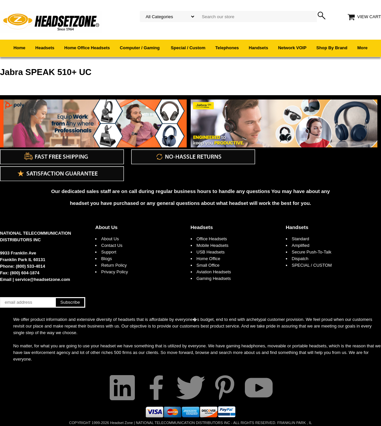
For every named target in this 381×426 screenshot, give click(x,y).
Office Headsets (212, 238)
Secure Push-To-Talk (311, 252)
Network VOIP (292, 47)
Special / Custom (188, 47)
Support (108, 252)
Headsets (45, 47)
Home (19, 47)
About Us (106, 227)
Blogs (106, 258)
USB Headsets (211, 252)
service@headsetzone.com (42, 279)
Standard (300, 238)
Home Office (208, 258)
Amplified (300, 245)
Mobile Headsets (213, 245)
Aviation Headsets (214, 271)
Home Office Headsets (87, 47)
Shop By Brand (331, 47)
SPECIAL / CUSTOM (312, 265)
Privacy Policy (114, 271)
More (362, 47)
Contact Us (111, 245)
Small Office (208, 265)
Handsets (258, 47)
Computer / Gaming (140, 47)
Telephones (227, 47)
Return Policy (114, 265)
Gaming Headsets (214, 278)
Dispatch (300, 258)
